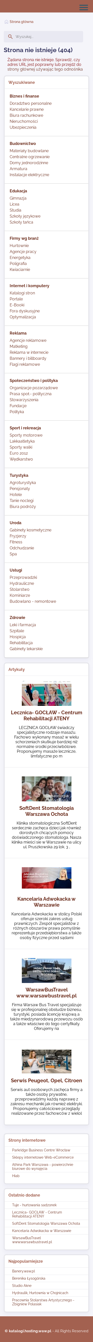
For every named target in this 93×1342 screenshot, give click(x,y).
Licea (14, 204)
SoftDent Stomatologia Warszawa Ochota (46, 1223)
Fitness (16, 542)
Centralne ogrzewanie (30, 156)
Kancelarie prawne (27, 109)
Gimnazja (18, 198)
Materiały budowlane (29, 150)
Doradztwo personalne (31, 103)
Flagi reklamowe (25, 364)
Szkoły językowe (25, 216)
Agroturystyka (23, 482)
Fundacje (18, 405)
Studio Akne (21, 1286)
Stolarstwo (20, 589)
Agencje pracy (23, 251)
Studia (15, 210)
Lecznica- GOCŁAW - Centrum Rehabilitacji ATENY (37, 1214)
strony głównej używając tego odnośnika (45, 69)
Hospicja (18, 636)
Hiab (16, 1176)
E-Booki (17, 305)
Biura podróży (23, 506)
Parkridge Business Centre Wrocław (41, 1150)
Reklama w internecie (29, 352)
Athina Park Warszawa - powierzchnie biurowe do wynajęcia (42, 1167)
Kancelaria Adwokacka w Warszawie (41, 1231)
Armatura (18, 168)
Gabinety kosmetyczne (30, 530)
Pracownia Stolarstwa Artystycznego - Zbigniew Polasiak (43, 1302)
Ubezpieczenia (23, 127)
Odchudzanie (22, 548)
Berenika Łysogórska (28, 1278)
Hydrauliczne (22, 583)
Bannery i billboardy (28, 358)
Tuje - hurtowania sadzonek (34, 1205)
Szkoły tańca (21, 222)
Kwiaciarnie (20, 269)
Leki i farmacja (23, 624)
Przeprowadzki (23, 577)
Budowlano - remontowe (33, 601)
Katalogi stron (22, 293)
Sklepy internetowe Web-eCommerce (43, 1157)
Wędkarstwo (21, 459)
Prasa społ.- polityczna (31, 393)
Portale (16, 299)
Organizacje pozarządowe (34, 387)
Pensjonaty (20, 488)
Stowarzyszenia (24, 399)
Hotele (16, 494)
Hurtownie (19, 245)
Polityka (17, 411)
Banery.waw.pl (23, 1271)
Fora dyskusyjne (25, 311)
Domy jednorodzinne (29, 162)
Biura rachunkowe (26, 115)
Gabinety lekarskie (26, 648)
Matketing (19, 346)
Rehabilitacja (21, 642)
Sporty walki (21, 447)
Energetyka (20, 257)
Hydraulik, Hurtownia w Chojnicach (40, 1293)
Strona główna (21, 22)
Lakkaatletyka (22, 441)
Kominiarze (20, 595)
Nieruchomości (24, 121)
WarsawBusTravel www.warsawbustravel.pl (32, 1240)
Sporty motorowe (26, 435)
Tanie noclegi (21, 500)
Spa (13, 554)
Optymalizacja (23, 317)
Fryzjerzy (18, 536)
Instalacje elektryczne (29, 174)
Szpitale (17, 630)
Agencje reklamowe (28, 340)
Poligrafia (18, 263)
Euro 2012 (19, 453)
